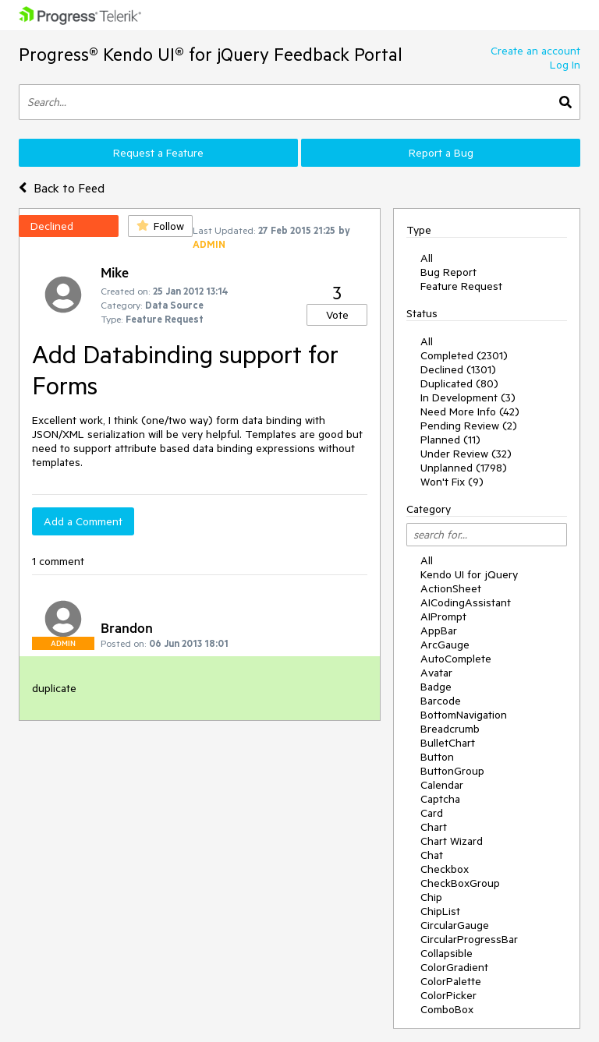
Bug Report (448, 272)
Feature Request (461, 286)
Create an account (535, 51)
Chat (431, 855)
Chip (431, 897)
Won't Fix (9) (452, 482)
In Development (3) (468, 397)
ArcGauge (445, 645)
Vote (337, 315)
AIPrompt (443, 616)
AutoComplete (455, 659)
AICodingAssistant (465, 602)
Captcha (440, 799)
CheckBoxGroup (460, 883)
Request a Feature (158, 153)
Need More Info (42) (469, 411)
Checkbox (444, 869)
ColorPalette (450, 981)
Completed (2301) (464, 355)
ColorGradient (454, 967)
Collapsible (446, 953)
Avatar (436, 673)
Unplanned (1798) (463, 468)
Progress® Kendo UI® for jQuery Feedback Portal (210, 54)
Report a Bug (441, 153)
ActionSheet (450, 588)
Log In (565, 65)
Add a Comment (83, 521)
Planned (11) (450, 440)
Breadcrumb (450, 729)
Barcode (440, 701)
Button (437, 757)
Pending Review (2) (468, 426)
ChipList (440, 911)
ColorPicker (448, 995)
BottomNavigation (463, 715)
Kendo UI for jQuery (469, 574)
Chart (433, 827)
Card (431, 813)
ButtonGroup (452, 771)
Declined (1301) (458, 369)
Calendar (441, 785)
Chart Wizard (451, 841)
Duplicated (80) (459, 383)
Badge (436, 687)
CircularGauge (454, 925)
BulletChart (447, 743)
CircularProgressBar (469, 939)
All (426, 258)
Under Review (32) (466, 454)
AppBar (438, 630)
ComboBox (446, 1009)
